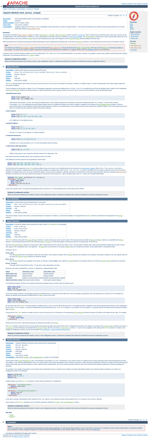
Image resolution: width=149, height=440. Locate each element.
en (121, 15)
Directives (130, 3)
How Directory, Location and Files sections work (56, 329)
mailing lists (96, 429)
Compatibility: (7, 27)
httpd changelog (135, 34)
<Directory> (44, 35)
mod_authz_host (34, 28)
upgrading (91, 49)
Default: (8, 228)
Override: (9, 76)
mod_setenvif (122, 172)
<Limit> (32, 55)
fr (124, 15)
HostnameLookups (105, 104)
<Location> (62, 35)
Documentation (21, 9)
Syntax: (8, 72)
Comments (134, 50)
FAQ (135, 3)
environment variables (75, 36)
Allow (88, 37)
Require (105, 48)
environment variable (88, 168)
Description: (7, 19)
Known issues (134, 36)
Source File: (7, 25)
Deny (94, 37)
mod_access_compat (25, 35)
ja (126, 15)
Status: (5, 21)
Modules (124, 3)
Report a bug (134, 38)
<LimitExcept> (37, 357)
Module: (8, 80)
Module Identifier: (8, 23)
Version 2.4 (30, 9)
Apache (5, 9)
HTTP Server (12, 9)
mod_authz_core (136, 47)
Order (30, 38)
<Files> (52, 35)
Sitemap (145, 3)
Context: (8, 74)
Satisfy (80, 42)
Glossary (139, 3)
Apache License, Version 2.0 (21, 436)
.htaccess (81, 35)
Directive (15, 67)
